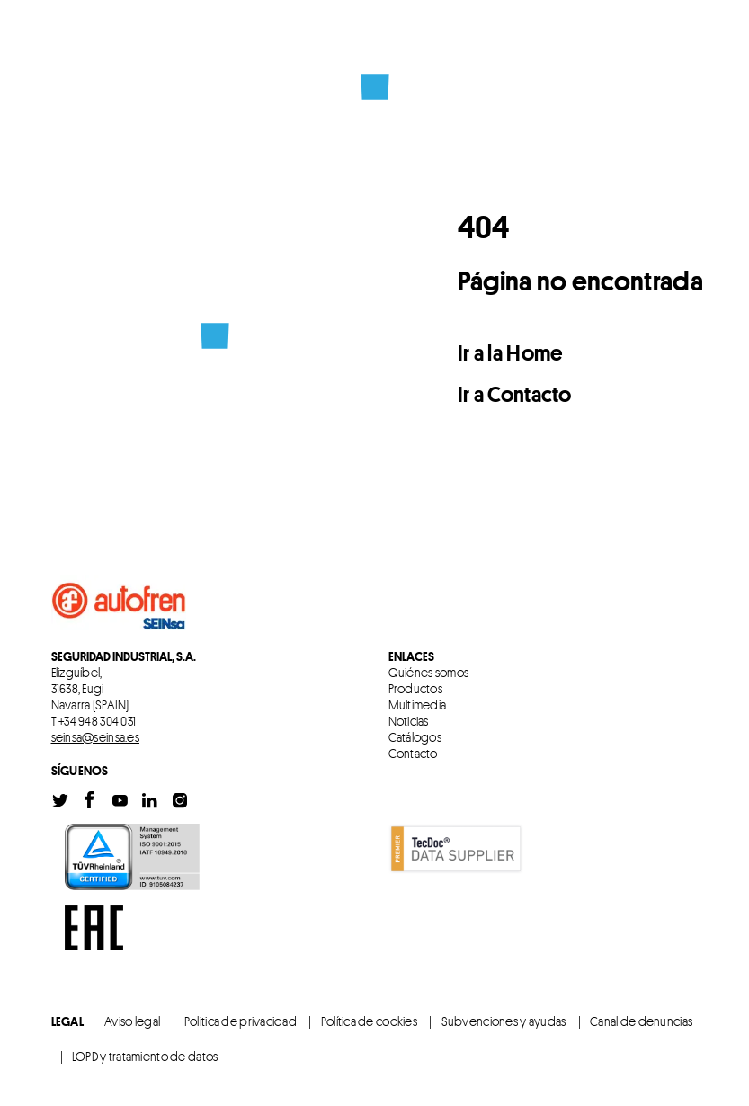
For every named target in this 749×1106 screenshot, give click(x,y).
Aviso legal (132, 1021)
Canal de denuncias (641, 1021)
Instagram (180, 800)
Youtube (120, 800)
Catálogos (415, 737)
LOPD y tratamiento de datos (145, 1056)
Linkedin (149, 800)
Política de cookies (369, 1021)
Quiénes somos (428, 672)
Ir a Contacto (515, 394)
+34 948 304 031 (97, 720)
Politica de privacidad (240, 1021)
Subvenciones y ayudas (503, 1021)
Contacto (413, 753)
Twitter (60, 800)
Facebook (90, 800)
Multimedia (417, 705)
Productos (415, 689)
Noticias (408, 721)
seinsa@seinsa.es (95, 736)
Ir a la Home (510, 353)
